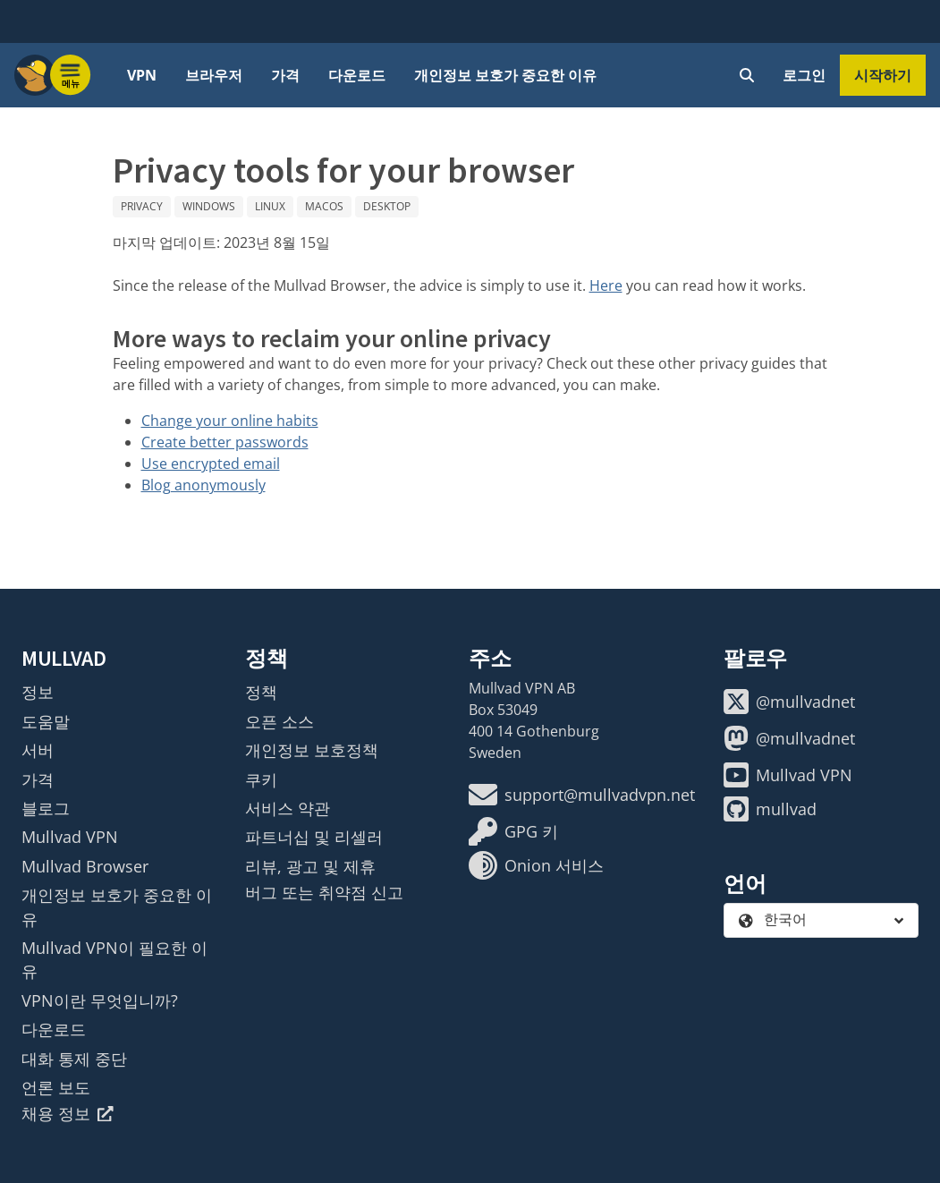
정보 (37, 691)
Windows (208, 206)
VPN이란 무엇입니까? (99, 1000)
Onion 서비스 (536, 865)
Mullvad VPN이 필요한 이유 (114, 959)
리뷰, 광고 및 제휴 (310, 866)
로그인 (804, 75)
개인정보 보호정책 (311, 750)
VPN (142, 75)
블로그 (45, 808)
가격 (285, 75)
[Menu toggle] (70, 75)
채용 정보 (67, 1113)
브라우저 (213, 75)
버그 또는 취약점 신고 (324, 892)
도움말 (45, 721)
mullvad (770, 809)
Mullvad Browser (84, 866)
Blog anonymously (203, 485)
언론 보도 (55, 1087)
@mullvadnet (789, 701)
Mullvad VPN (69, 836)
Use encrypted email (210, 463)
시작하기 (882, 75)
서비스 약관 (287, 808)
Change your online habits (229, 420)
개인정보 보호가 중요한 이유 (505, 75)
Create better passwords (225, 442)
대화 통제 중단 (74, 1058)
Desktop (387, 206)
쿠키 (261, 779)
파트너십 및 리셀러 (314, 836)
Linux (270, 206)
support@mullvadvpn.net (582, 794)
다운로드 (356, 75)
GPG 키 (513, 831)
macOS (324, 206)
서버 (37, 750)
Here (605, 285)
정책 (261, 691)
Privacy (142, 206)
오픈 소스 (279, 721)
